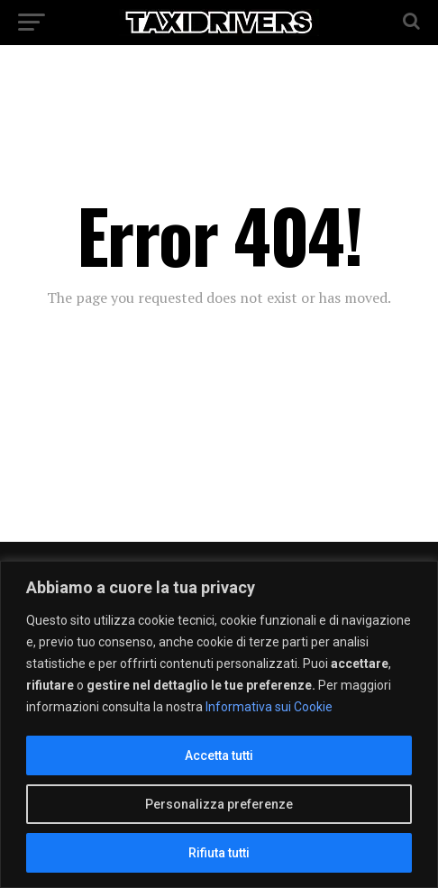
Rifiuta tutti (219, 853)
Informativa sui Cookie (269, 707)
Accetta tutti (219, 755)
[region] (219, 724)
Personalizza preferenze (219, 804)
